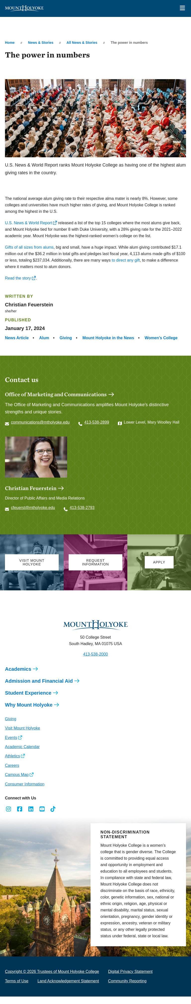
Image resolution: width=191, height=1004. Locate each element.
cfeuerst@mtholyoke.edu (33, 515)
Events (11, 745)
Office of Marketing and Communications (56, 394)
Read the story (18, 278)
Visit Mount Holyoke (22, 735)
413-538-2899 (96, 422)
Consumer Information (24, 791)
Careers (12, 773)
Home (10, 43)
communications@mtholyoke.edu (40, 422)
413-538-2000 (95, 662)
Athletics (12, 763)
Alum (44, 338)
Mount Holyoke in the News (108, 338)
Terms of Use (16, 988)
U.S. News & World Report (28, 223)
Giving (66, 338)
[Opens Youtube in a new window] (42, 817)
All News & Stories (82, 43)
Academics (18, 676)
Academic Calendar (22, 754)
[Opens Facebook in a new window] (19, 817)
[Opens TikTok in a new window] (53, 817)
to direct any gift (126, 260)
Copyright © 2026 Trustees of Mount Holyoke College (52, 979)
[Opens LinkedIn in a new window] (31, 817)
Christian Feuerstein (30, 495)
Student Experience (28, 700)
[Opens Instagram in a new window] (8, 817)
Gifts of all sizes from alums (29, 247)
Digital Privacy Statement (130, 979)
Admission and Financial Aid (39, 688)
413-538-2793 (82, 515)
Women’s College (161, 338)
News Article (17, 338)
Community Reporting (127, 988)
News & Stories (40, 43)
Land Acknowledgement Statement (68, 988)
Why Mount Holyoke (28, 712)
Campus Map (17, 782)
